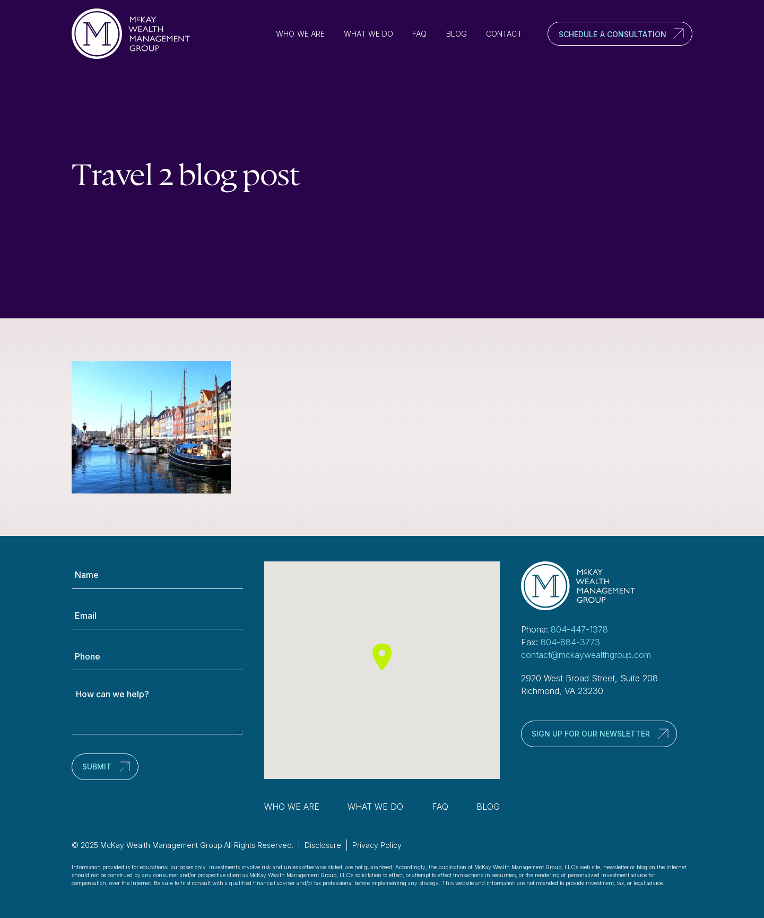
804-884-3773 (570, 642)
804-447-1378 (579, 629)
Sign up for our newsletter (591, 733)
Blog (456, 33)
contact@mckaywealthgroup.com (586, 654)
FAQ (419, 33)
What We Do (368, 33)
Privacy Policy (377, 845)
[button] (382, 656)
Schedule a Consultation (612, 34)
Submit (96, 766)
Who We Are (300, 33)
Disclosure (323, 845)
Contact (504, 33)
